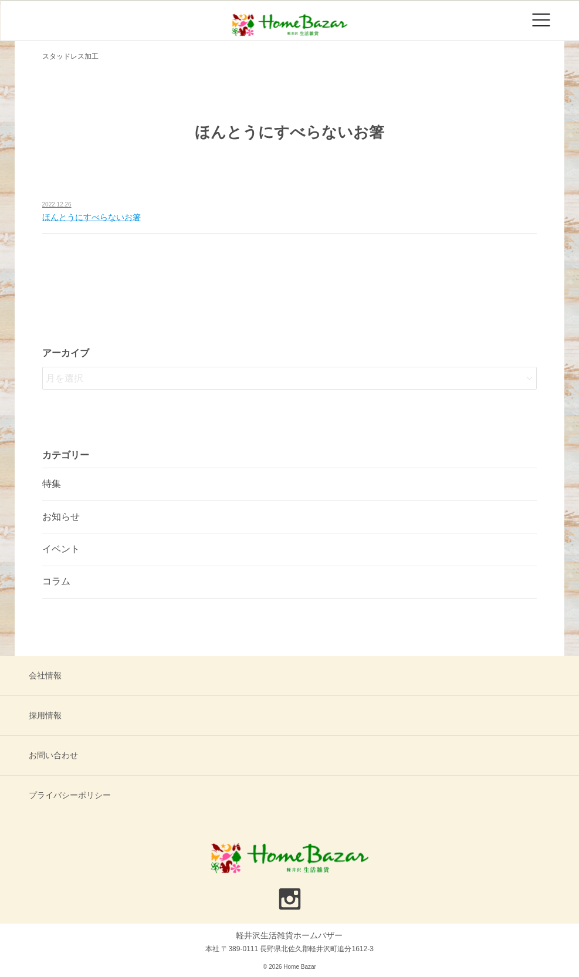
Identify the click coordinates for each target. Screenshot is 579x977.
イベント (61, 549)
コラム (56, 581)
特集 (51, 484)
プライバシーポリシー (70, 795)
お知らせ (61, 517)
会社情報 (45, 675)
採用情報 (45, 715)
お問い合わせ (53, 755)
